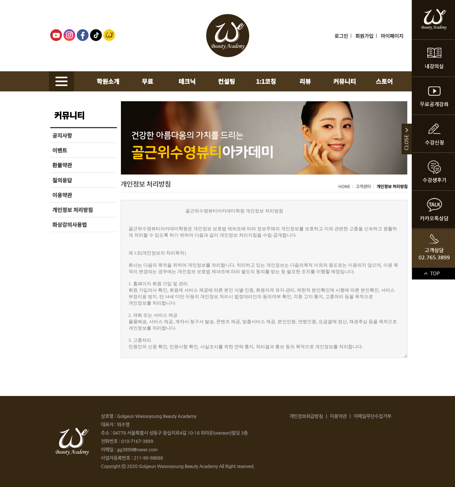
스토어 (384, 81)
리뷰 (305, 81)
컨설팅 (226, 81)
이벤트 (59, 150)
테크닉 (187, 81)
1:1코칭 (266, 81)
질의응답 (62, 180)
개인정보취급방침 (306, 416)
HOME (344, 186)
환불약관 (62, 165)
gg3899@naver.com (136, 450)
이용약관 (62, 195)
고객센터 (363, 186)
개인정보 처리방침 (72, 210)
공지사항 (62, 135)
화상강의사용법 (69, 224)
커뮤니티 (344, 81)
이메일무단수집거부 (372, 416)
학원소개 (108, 81)
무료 (147, 81)
